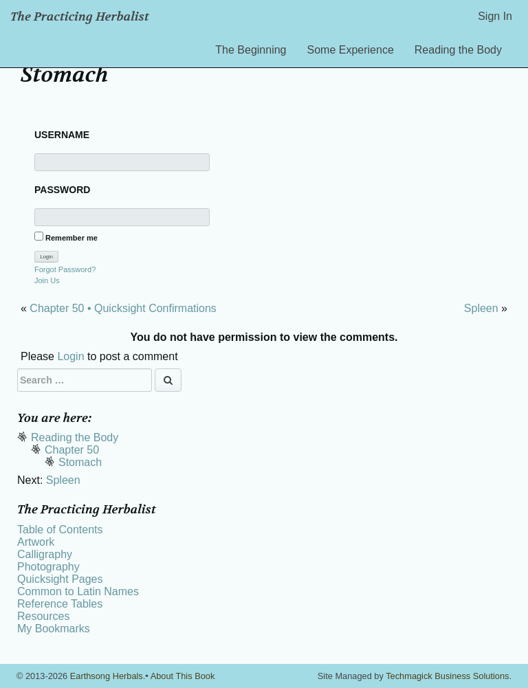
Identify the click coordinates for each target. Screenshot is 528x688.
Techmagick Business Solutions (447, 676)
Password (62, 189)
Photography (48, 567)
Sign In (495, 16)
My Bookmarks (53, 628)
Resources (43, 616)
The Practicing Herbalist (79, 17)
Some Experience (350, 50)
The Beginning (250, 50)
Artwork (35, 542)
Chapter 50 (72, 450)
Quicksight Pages (60, 579)
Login (70, 356)
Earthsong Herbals (106, 676)
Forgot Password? (65, 269)
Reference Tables (59, 604)
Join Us (47, 280)
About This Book (183, 676)
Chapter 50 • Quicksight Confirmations (123, 308)
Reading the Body (458, 50)
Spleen (481, 308)
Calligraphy (44, 554)
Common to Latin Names (78, 591)
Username (61, 134)
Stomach (80, 462)
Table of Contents (60, 529)
